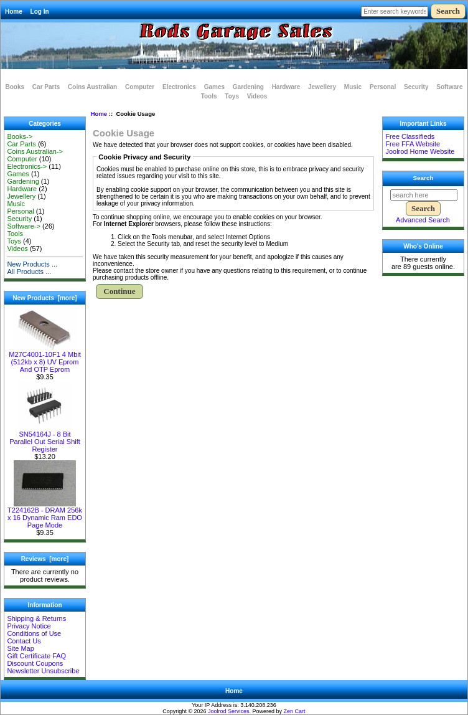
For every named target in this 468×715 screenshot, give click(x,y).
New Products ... (32, 264)
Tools (209, 96)
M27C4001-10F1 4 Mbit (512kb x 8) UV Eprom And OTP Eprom (45, 358)
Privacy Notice (28, 626)
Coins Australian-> (35, 151)
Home (13, 11)
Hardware (286, 86)
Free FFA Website (412, 144)
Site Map (20, 648)
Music (353, 86)
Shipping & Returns (36, 618)
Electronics (179, 86)
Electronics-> (27, 166)
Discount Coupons (35, 663)
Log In (39, 11)
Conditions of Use (34, 633)
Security (416, 86)
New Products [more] (44, 298)
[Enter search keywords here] (394, 11)
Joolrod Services (229, 711)
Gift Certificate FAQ (36, 656)
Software (449, 86)
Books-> (19, 136)
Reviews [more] (45, 559)
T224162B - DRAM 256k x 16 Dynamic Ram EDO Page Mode (44, 514)
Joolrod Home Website (419, 151)
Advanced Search (423, 220)
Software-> (23, 226)
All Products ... (29, 271)
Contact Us (23, 641)
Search (423, 177)
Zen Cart (295, 711)
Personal (383, 86)
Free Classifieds (409, 136)
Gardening (248, 86)
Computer (139, 86)
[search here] (423, 195)
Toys (232, 96)
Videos (257, 96)
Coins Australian (92, 86)
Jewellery (322, 86)
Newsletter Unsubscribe (43, 671)
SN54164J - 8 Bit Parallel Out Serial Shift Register (44, 438)
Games (214, 86)
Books (15, 86)
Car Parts (46, 86)
